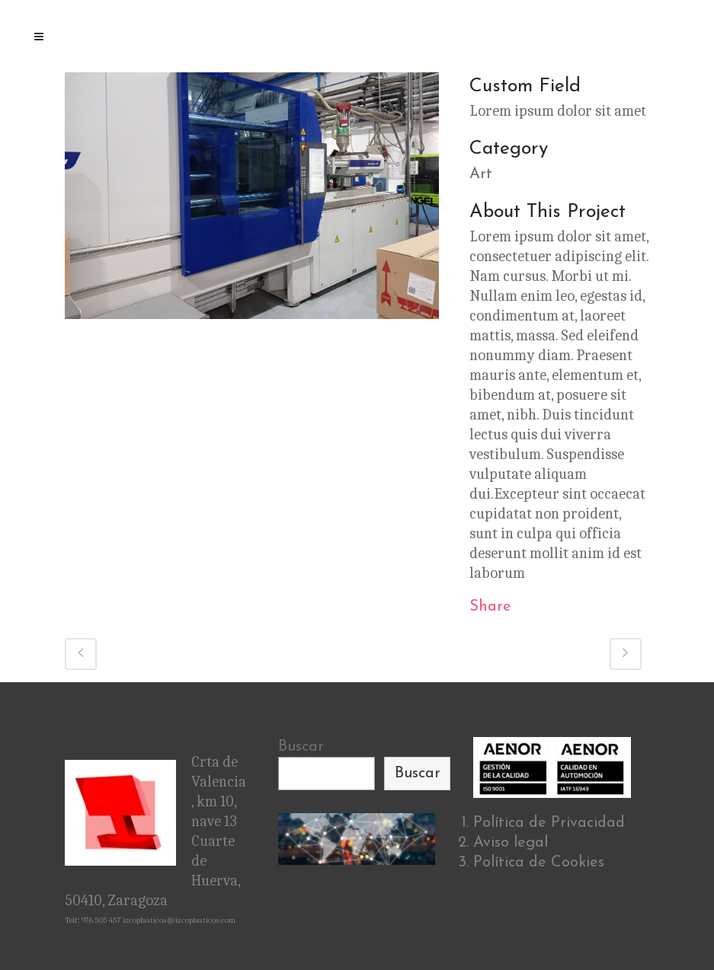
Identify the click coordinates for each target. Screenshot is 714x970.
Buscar (301, 747)
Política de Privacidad (549, 823)
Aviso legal (510, 842)
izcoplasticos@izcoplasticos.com (179, 920)
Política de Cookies (538, 862)
